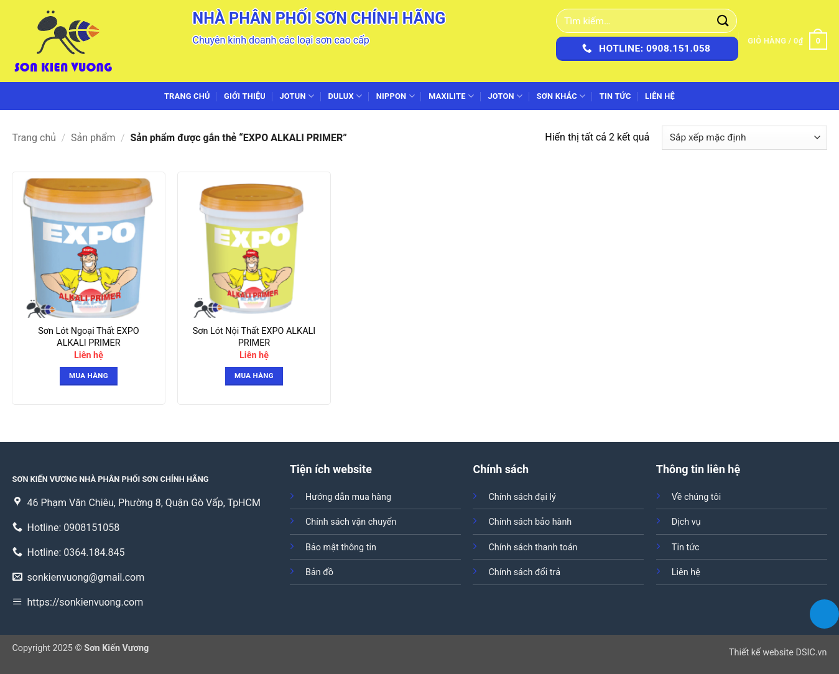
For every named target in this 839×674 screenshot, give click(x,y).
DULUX (345, 96)
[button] (787, 41)
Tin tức (615, 96)
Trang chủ (187, 96)
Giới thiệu (245, 96)
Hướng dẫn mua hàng (348, 497)
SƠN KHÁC (561, 96)
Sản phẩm (93, 138)
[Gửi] (723, 21)
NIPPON (395, 96)
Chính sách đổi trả (524, 572)
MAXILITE (451, 96)
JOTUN (296, 96)
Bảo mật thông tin (340, 547)
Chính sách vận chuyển (350, 522)
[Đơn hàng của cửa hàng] (744, 138)
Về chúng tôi (696, 497)
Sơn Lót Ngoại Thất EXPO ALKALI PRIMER (88, 337)
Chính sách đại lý (521, 497)
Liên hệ (660, 96)
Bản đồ (319, 572)
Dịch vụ (686, 522)
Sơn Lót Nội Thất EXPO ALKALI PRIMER (254, 337)
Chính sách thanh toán (532, 547)
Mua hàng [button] (88, 375)
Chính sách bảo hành (530, 522)
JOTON (505, 96)
